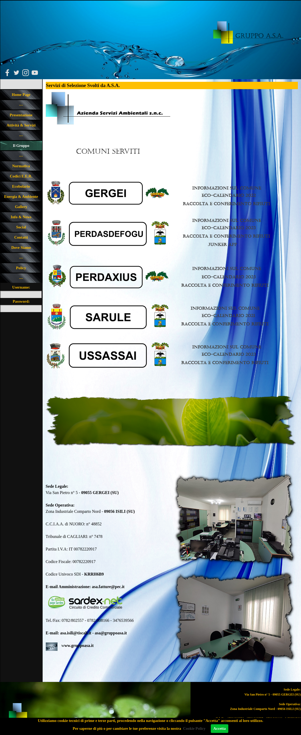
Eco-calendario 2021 (228, 315)
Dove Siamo (21, 247)
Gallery (21, 207)
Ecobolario (21, 186)
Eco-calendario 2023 (229, 227)
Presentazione (21, 115)
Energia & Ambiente (21, 196)
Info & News (21, 217)
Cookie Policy (194, 728)
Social (21, 227)
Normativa (21, 166)
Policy (21, 268)
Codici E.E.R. (21, 176)
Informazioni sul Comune (226, 188)
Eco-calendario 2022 (229, 195)
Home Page (21, 95)
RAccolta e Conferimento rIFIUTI (224, 323)
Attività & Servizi (21, 125)
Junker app (222, 244)
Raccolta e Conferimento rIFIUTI (226, 203)
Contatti (21, 237)
